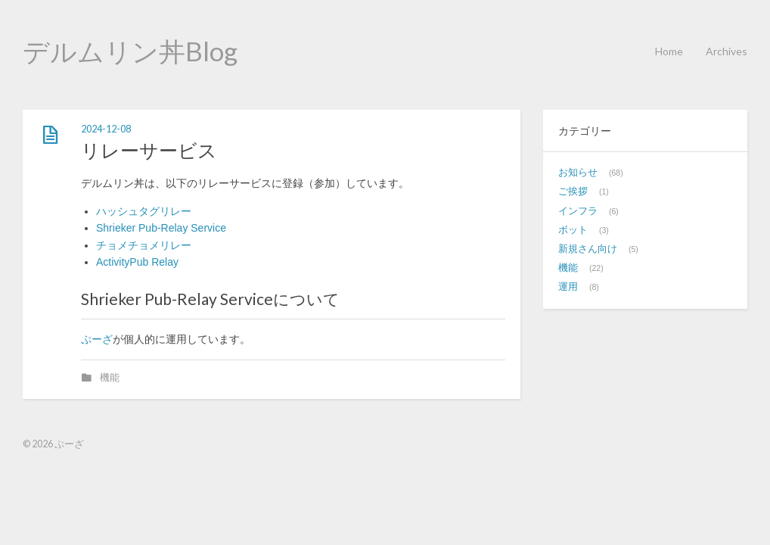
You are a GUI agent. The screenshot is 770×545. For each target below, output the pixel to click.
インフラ (578, 211)
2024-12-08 (106, 129)
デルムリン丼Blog (130, 51)
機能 (110, 377)
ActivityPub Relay (137, 262)
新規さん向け (587, 249)
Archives (726, 51)
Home (669, 51)
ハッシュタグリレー (143, 211)
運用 (568, 287)
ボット (573, 230)
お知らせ (578, 172)
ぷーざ (97, 339)
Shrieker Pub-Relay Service (161, 228)
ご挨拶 (573, 191)
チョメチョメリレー (143, 245)
